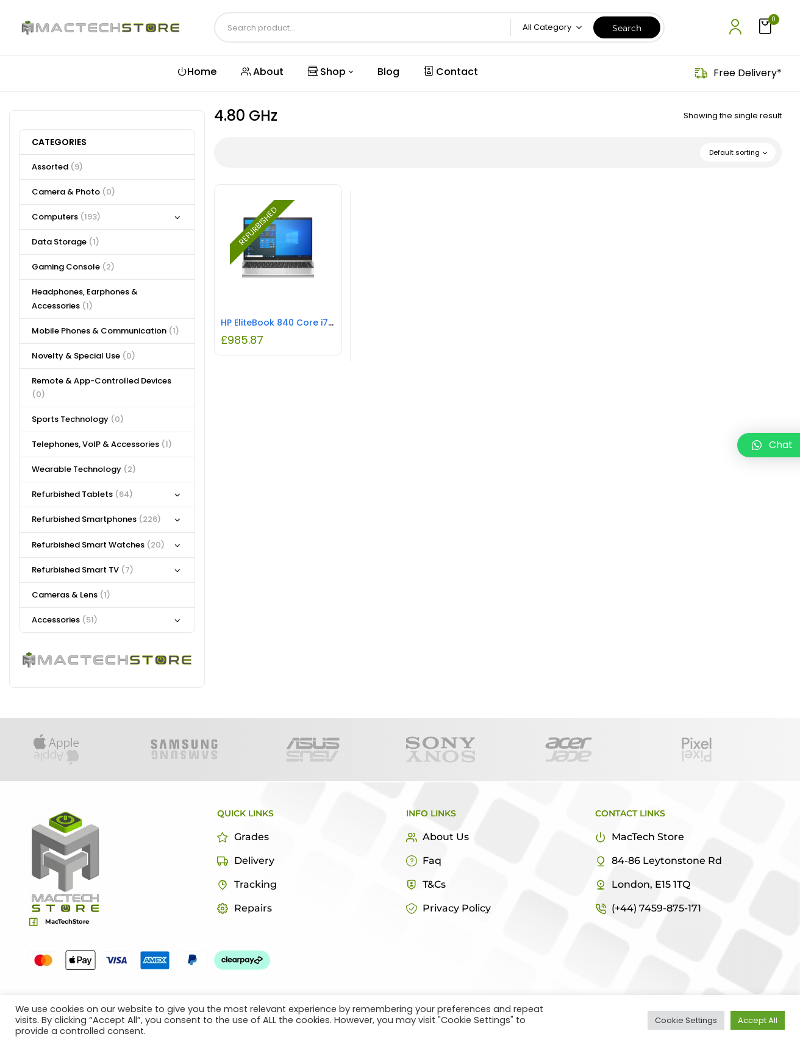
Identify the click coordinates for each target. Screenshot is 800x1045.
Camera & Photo (73, 192)
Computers (66, 217)
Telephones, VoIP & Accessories (102, 444)
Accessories (65, 620)
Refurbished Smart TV (83, 570)
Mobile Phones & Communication (105, 331)
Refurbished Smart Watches (98, 545)
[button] (766, 27)
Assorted (57, 167)
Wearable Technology (84, 469)
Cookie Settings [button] (686, 1020)
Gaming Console (73, 267)
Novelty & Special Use (83, 356)
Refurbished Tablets (82, 494)
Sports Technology (78, 419)
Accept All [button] (757, 1020)
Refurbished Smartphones (96, 519)
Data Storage (65, 242)
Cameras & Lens (71, 595)
